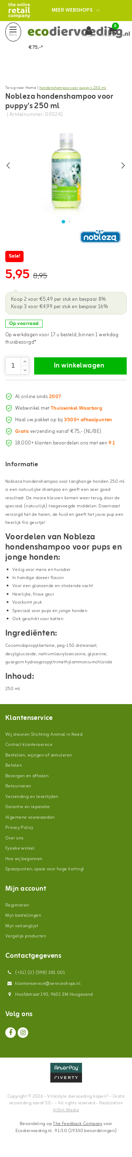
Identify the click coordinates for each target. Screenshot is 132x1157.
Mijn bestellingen (23, 915)
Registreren (17, 905)
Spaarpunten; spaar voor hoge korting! (44, 869)
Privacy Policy (19, 827)
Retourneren (18, 786)
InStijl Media (66, 1110)
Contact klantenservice (28, 744)
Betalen (13, 765)
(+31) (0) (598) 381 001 (35, 972)
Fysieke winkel (20, 848)
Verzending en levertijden (31, 796)
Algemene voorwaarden (30, 817)
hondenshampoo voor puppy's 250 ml (72, 88)
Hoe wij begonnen (24, 859)
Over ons (14, 838)
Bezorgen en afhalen (27, 776)
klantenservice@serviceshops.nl (43, 983)
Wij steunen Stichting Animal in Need (43, 734)
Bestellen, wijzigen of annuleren (38, 755)
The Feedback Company (77, 1123)
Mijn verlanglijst (21, 926)
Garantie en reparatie (27, 807)
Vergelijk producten (25, 936)
